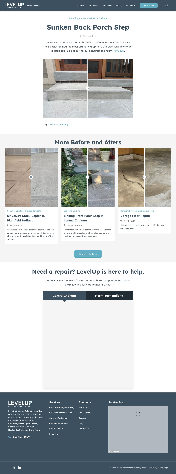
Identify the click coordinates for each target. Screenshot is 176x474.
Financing (53, 434)
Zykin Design (162, 468)
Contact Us (84, 428)
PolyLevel (118, 50)
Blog (81, 423)
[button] (166, 5)
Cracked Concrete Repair (60, 412)
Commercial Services (58, 423)
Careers (82, 418)
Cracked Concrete (32, 211)
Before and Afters (97, 18)
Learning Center (77, 18)
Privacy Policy (140, 468)
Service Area (84, 412)
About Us (83, 407)
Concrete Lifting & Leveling (61, 407)
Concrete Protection (58, 418)
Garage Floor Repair (135, 216)
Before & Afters (56, 428)
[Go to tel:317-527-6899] (26, 436)
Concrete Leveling (58, 124)
